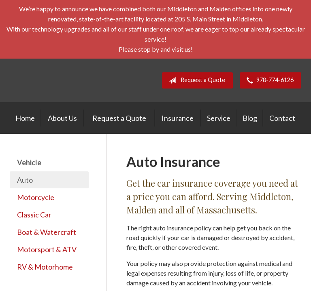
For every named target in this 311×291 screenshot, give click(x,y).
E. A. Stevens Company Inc (78, 80)
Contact (282, 118)
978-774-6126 (268, 80)
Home (25, 118)
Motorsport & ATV (47, 249)
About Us (62, 118)
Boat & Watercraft (46, 232)
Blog (250, 118)
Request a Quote (195, 80)
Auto (25, 179)
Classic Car (34, 214)
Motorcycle (35, 197)
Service (218, 118)
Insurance (178, 118)
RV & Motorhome (45, 266)
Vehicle (29, 162)
